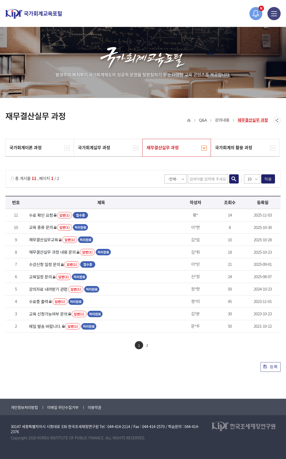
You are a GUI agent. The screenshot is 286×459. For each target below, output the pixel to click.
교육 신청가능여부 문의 (48, 314)
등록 (270, 366)
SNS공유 (277, 120)
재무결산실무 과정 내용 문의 (52, 252)
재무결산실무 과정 (253, 120)
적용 (268, 179)
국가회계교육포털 (33, 14)
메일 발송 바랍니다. (45, 326)
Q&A (203, 120)
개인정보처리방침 (24, 407)
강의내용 (222, 120)
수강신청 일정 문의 (44, 264)
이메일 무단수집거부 (63, 407)
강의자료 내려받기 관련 (48, 289)
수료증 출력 (38, 301)
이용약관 (94, 407)
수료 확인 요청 (41, 215)
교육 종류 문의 (41, 227)
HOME (189, 120)
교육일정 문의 (40, 277)
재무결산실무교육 (43, 239)
